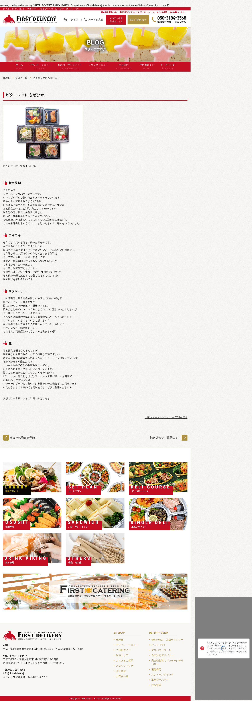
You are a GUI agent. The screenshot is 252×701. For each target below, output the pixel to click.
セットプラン (74, 491)
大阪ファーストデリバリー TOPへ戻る (166, 417)
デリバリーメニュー (40, 67)
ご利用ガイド (147, 67)
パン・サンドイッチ (78, 527)
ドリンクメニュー (98, 67)
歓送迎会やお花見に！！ (165, 437)
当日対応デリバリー (162, 655)
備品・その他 (74, 562)
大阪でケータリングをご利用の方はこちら (26, 398)
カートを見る (95, 19)
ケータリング (167, 67)
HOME (6, 78)
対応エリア (122, 655)
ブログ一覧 (21, 78)
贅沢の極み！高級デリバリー (167, 639)
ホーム (19, 67)
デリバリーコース (140, 491)
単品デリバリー (138, 527)
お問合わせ (140, 19)
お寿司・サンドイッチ (70, 67)
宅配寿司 (9, 527)
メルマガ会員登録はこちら (116, 20)
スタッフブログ (124, 665)
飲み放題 (9, 562)
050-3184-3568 (169, 19)
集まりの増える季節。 (24, 437)
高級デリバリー (12, 491)
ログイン (73, 19)
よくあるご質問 (124, 660)
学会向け (123, 67)
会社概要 (121, 671)
